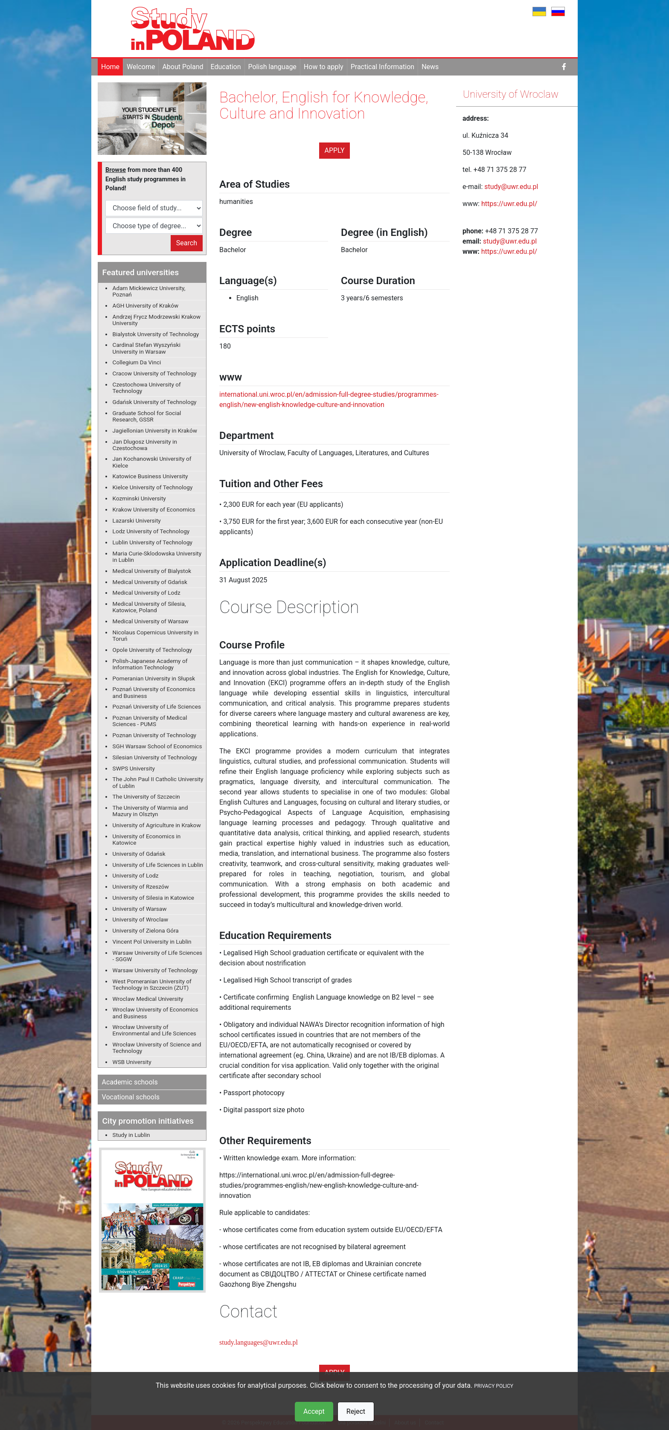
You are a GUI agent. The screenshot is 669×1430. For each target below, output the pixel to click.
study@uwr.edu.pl (511, 187)
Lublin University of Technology (152, 542)
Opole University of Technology (152, 649)
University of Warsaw (140, 908)
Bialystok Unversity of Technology (156, 334)
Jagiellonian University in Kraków (155, 430)
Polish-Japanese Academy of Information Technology (150, 664)
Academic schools (130, 1082)
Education (226, 67)
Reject (355, 1411)
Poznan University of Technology (154, 735)
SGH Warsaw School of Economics (157, 746)
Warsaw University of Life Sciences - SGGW (158, 955)
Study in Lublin (131, 1134)
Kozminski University (139, 498)
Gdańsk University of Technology (155, 401)
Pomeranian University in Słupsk (154, 678)
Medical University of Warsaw (151, 621)
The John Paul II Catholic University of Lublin (158, 782)
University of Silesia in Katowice (153, 897)
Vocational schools (131, 1097)
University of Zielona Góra (146, 930)
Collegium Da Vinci (137, 362)
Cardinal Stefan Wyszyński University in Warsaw (146, 348)
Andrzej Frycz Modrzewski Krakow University (157, 319)
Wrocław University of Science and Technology (157, 1047)
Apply (335, 150)
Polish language (272, 67)
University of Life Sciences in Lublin (158, 864)
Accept (314, 1411)
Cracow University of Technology (155, 373)
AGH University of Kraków (146, 305)
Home (110, 67)
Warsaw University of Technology (155, 970)
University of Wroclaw (141, 919)
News (430, 67)
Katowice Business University (150, 476)
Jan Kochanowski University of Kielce (152, 461)
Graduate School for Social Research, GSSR (147, 416)
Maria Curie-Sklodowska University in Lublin (157, 556)
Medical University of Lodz (146, 592)
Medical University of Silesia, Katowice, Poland (149, 606)
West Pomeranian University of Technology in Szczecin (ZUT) (152, 984)
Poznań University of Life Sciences (157, 706)
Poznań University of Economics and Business (154, 692)
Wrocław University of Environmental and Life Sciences (154, 1030)
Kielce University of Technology (153, 487)
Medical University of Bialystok (152, 570)
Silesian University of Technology (155, 757)
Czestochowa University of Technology (147, 387)
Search (186, 243)
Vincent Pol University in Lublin (152, 941)
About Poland (182, 67)
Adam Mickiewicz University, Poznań (149, 291)
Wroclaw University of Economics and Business (155, 1012)
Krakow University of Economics (154, 509)
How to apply (323, 67)
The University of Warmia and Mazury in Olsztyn (150, 810)
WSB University (132, 1061)
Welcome (141, 67)
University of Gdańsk (139, 853)
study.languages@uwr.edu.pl (258, 1342)
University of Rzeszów (141, 886)
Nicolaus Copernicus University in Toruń (156, 635)
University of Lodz (136, 875)
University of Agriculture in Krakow (157, 825)
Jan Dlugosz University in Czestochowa (145, 444)
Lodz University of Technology (151, 531)
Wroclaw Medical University (148, 998)
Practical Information (382, 67)
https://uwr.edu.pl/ (510, 204)
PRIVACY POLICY (493, 1386)
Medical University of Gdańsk (150, 581)
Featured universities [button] (140, 272)
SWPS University (134, 768)
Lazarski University (137, 520)
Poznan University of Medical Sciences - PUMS (150, 720)
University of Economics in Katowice (147, 839)
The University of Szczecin (146, 796)
